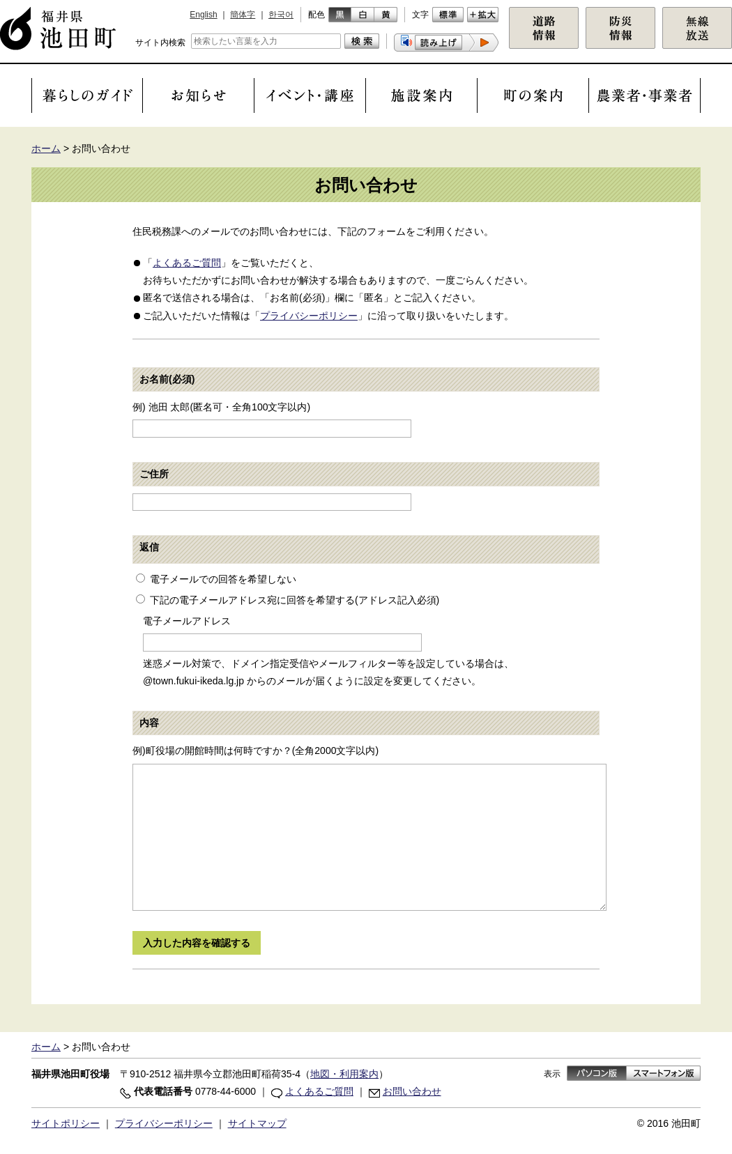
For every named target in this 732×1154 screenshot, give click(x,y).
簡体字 (242, 15)
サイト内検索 (160, 42)
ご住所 (154, 473)
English (203, 15)
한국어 (280, 15)
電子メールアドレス (187, 620)
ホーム (46, 148)
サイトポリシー (65, 1123)
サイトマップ (257, 1123)
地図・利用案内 (344, 1073)
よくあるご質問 (187, 262)
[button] (446, 42)
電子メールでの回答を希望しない (223, 579)
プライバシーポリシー (309, 315)
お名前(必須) (167, 379)
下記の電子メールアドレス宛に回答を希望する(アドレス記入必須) (294, 600)
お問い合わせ (412, 1091)
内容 (149, 722)
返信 (149, 547)
